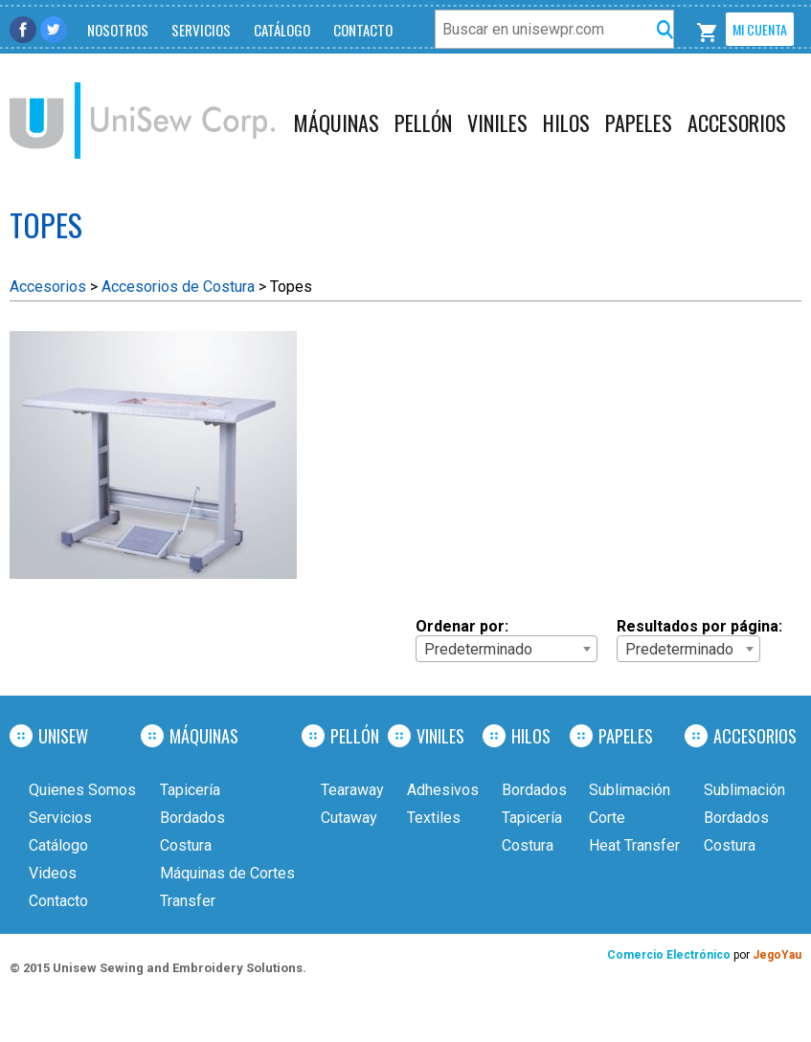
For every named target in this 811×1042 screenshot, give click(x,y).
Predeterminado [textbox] (478, 649)
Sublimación (629, 790)
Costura (186, 845)
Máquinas (336, 122)
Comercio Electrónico (670, 955)
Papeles (638, 122)
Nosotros (117, 29)
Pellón (423, 122)
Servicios (201, 29)
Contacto (363, 29)
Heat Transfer (634, 845)
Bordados (192, 818)
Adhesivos (443, 790)
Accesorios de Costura (178, 286)
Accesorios (736, 122)
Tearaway (352, 790)
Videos (53, 873)
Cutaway (349, 818)
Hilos (566, 122)
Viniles (497, 122)
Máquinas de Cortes (227, 873)
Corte (607, 818)
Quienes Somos (82, 790)
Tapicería (190, 790)
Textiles (434, 818)
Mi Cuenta (759, 29)
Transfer (187, 901)
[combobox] (506, 648)
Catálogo (282, 29)
